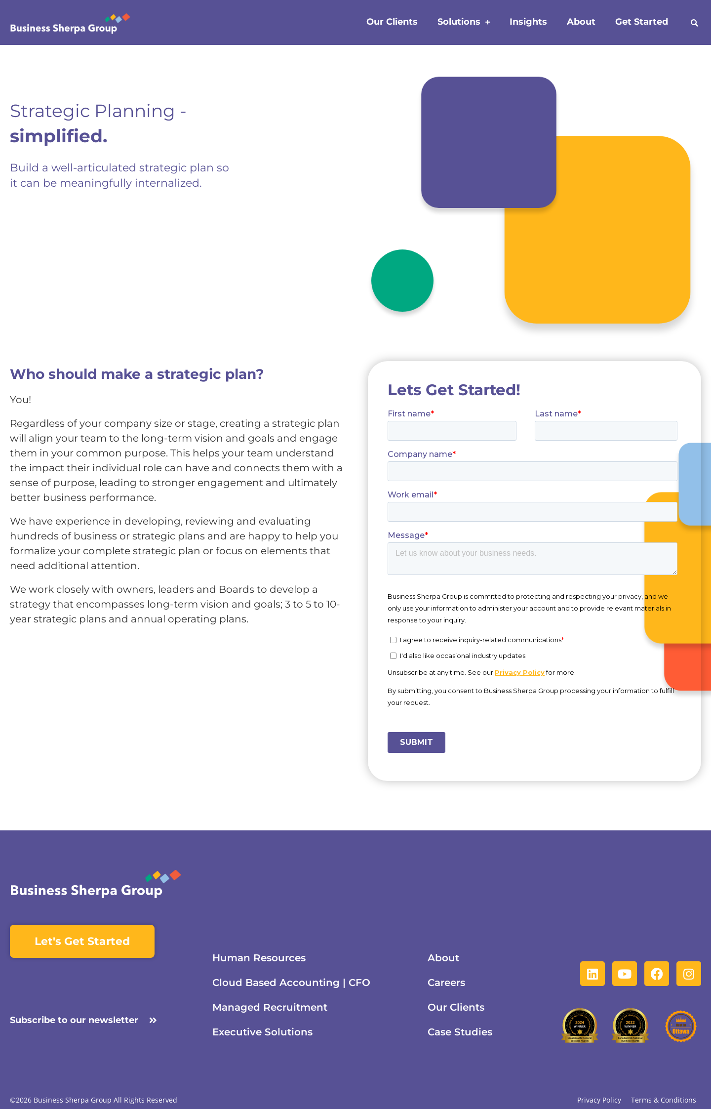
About (581, 21)
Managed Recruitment (269, 1007)
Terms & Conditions (663, 1100)
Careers (446, 982)
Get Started (641, 21)
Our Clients (392, 21)
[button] (694, 23)
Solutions (463, 22)
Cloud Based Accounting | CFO (291, 982)
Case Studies (460, 1032)
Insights (528, 21)
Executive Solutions (262, 1032)
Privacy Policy (599, 1100)
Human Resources (259, 958)
